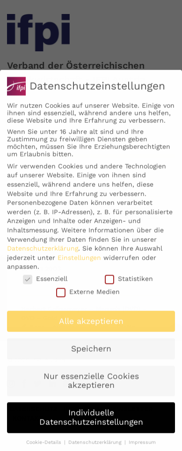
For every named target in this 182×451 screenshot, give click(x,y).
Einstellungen (79, 264)
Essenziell (45, 285)
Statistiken (129, 285)
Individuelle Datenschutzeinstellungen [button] (91, 424)
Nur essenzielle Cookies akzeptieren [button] (91, 388)
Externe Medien (88, 299)
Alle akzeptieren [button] (91, 328)
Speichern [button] (91, 355)
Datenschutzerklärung (42, 255)
